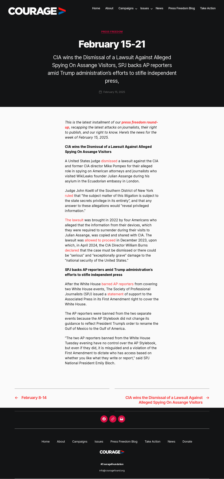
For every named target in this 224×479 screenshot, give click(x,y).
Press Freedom (112, 31)
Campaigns (126, 8)
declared (72, 250)
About (109, 8)
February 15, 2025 (114, 92)
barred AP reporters (118, 284)
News (159, 8)
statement (115, 294)
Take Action (208, 8)
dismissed (109, 161)
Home (96, 8)
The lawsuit (74, 220)
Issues (144, 8)
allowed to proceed (100, 240)
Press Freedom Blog (181, 8)
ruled (69, 196)
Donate (187, 441)
